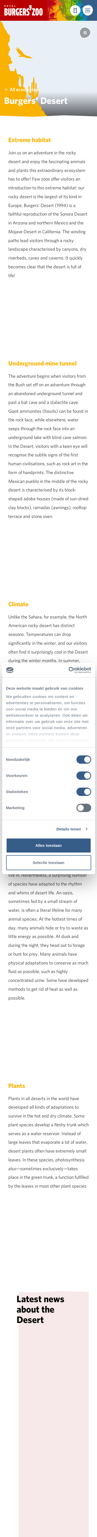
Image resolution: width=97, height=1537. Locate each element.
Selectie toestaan (48, 862)
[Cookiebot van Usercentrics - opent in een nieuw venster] (69, 670)
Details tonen (68, 829)
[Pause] (85, 32)
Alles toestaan (48, 845)
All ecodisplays (22, 89)
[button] (88, 10)
